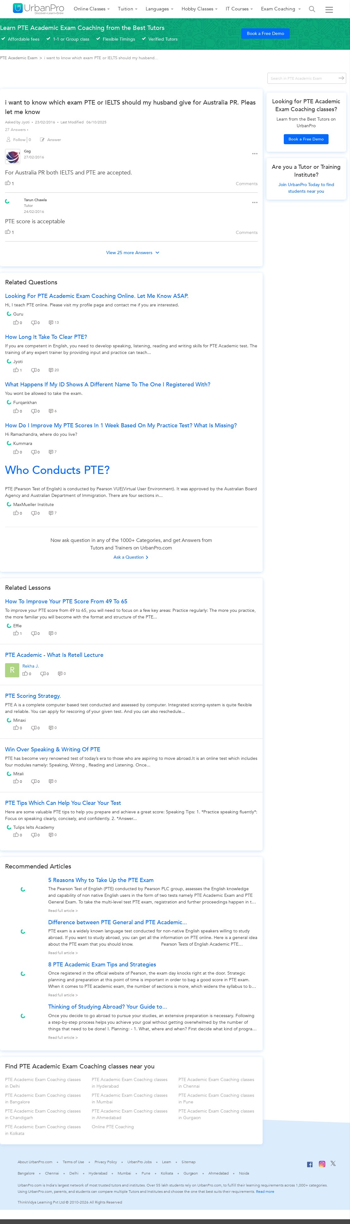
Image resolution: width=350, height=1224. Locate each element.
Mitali (18, 774)
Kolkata (167, 1173)
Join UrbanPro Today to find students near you (306, 188)
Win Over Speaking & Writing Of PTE (52, 750)
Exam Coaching (278, 9)
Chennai (52, 1173)
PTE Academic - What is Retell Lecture (54, 655)
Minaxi (19, 720)
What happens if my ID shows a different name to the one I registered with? (107, 385)
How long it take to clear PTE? (46, 337)
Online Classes (90, 9)
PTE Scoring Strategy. (33, 696)
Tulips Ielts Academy (33, 827)
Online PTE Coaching (113, 1127)
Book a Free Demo (265, 34)
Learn (167, 1161)
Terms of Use (73, 1161)
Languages (157, 9)
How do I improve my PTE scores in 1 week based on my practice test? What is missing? (121, 426)
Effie (17, 626)
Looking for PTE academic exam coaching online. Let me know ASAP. (97, 296)
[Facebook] (310, 1167)
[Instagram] (322, 1166)
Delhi (74, 1173)
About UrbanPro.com (35, 1161)
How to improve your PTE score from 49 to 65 (66, 602)
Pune (146, 1173)
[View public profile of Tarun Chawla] (7, 200)
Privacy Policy (106, 1161)
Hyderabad (98, 1173)
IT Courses (237, 9)
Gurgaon (191, 1173)
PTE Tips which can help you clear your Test (63, 803)
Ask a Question (131, 557)
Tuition (125, 9)
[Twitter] (333, 1164)
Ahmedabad (218, 1173)
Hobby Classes (197, 9)
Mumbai (124, 1173)
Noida (244, 1173)
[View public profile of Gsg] (12, 157)
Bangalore (26, 1173)
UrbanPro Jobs (139, 1161)
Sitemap (188, 1161)
